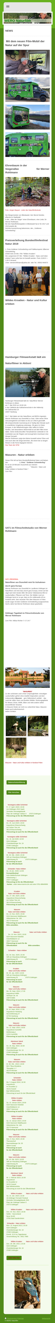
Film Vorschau (13, 792)
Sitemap (21, 1318)
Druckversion (11, 1318)
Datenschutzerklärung (16, 782)
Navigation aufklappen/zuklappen (27, 6)
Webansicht (46, 1318)
